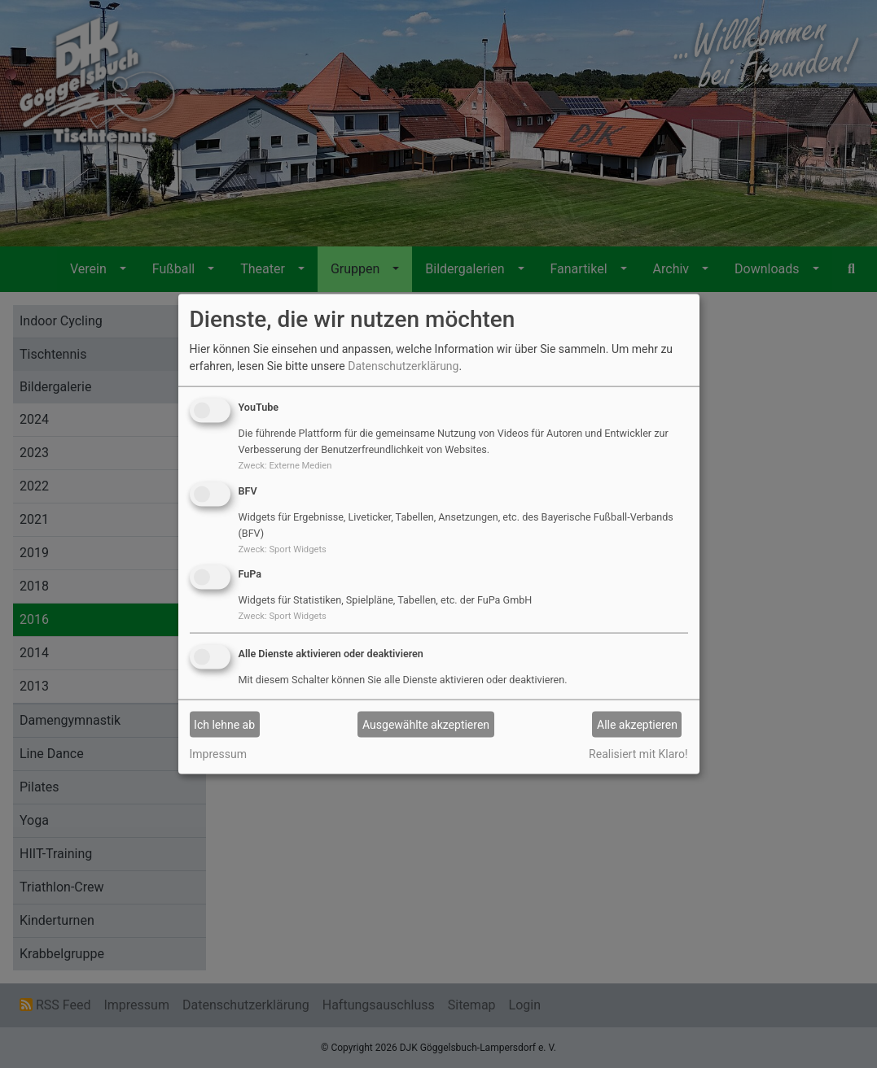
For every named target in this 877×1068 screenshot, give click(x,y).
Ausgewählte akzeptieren (425, 723)
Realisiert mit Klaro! (638, 754)
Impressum (218, 754)
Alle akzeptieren (637, 723)
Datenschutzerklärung (403, 366)
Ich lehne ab (224, 723)
